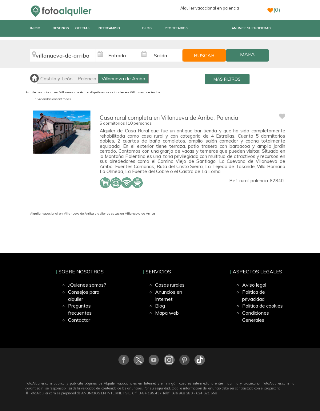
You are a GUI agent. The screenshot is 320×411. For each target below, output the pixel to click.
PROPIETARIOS (176, 28)
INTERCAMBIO (109, 28)
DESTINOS (61, 28)
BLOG (147, 28)
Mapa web (167, 313)
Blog (160, 306)
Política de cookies (262, 306)
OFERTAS (82, 28)
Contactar (79, 320)
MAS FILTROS (227, 79)
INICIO (35, 28)
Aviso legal (254, 285)
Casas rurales (170, 285)
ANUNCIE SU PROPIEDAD (251, 28)
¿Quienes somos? (87, 285)
